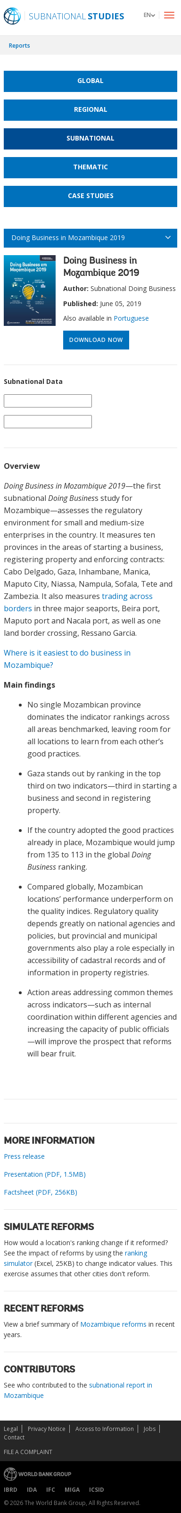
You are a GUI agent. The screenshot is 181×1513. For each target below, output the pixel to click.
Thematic (90, 166)
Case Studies (91, 195)
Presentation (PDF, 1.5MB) (45, 1174)
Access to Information (104, 1429)
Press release (24, 1156)
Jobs (150, 1429)
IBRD (10, 1490)
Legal (11, 1429)
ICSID (96, 1490)
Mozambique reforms (113, 1324)
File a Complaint (28, 1452)
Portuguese (131, 318)
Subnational (90, 137)
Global (90, 80)
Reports (19, 46)
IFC (50, 1490)
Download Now (96, 340)
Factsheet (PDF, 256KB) (40, 1192)
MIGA (72, 1490)
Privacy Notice (47, 1429)
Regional (90, 109)
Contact (14, 1437)
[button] (149, 15)
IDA (32, 1490)
